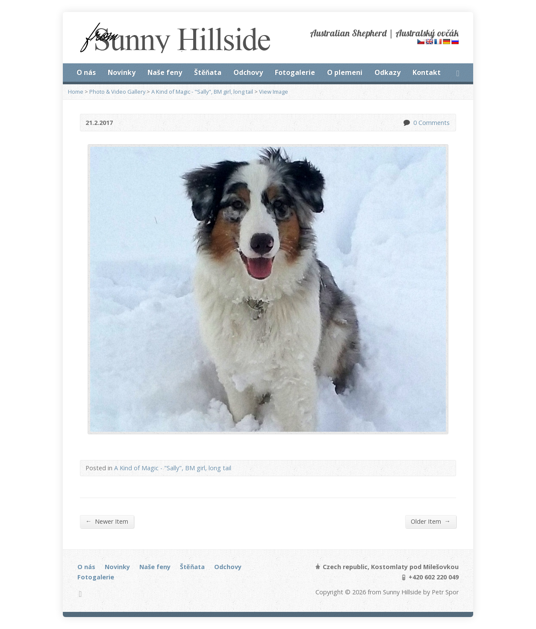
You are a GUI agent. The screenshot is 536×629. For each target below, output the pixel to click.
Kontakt (426, 72)
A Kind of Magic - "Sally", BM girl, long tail (202, 91)
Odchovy (248, 72)
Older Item (431, 521)
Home (75, 91)
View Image (273, 91)
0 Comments (406, 123)
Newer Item (106, 521)
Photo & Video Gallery (117, 91)
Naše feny (164, 72)
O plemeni (344, 72)
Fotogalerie (295, 72)
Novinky (121, 72)
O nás (86, 72)
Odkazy (387, 72)
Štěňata (207, 72)
